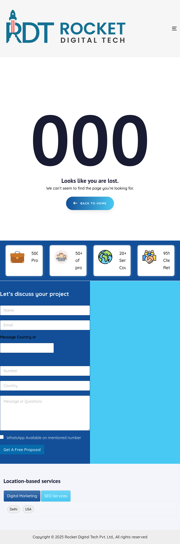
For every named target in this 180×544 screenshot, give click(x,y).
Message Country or (18, 337)
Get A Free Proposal (22, 449)
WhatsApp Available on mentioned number (44, 437)
